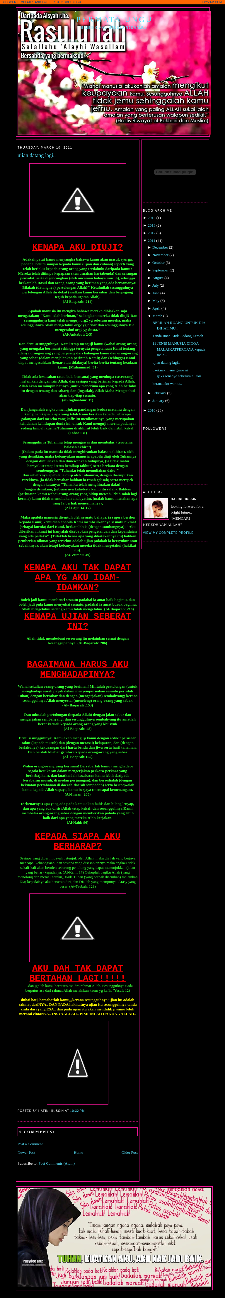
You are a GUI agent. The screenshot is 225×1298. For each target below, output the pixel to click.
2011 (151, 240)
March (157, 316)
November (160, 255)
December (160, 247)
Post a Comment (30, 1144)
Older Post (130, 1152)
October (158, 262)
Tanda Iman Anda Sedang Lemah (177, 336)
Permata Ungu (114, 19)
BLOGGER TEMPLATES (18, 2)
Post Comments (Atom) (57, 1163)
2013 (151, 225)
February (159, 393)
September (160, 270)
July (155, 285)
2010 (151, 410)
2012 (151, 233)
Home (78, 1152)
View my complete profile (168, 532)
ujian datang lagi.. (37, 155)
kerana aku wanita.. (167, 383)
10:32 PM (77, 1110)
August (157, 278)
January (158, 400)
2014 (151, 217)
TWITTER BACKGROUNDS (60, 2)
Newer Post (26, 1152)
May (155, 300)
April (156, 308)
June (155, 293)
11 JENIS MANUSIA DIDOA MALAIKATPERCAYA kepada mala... (178, 349)
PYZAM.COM (213, 2)
